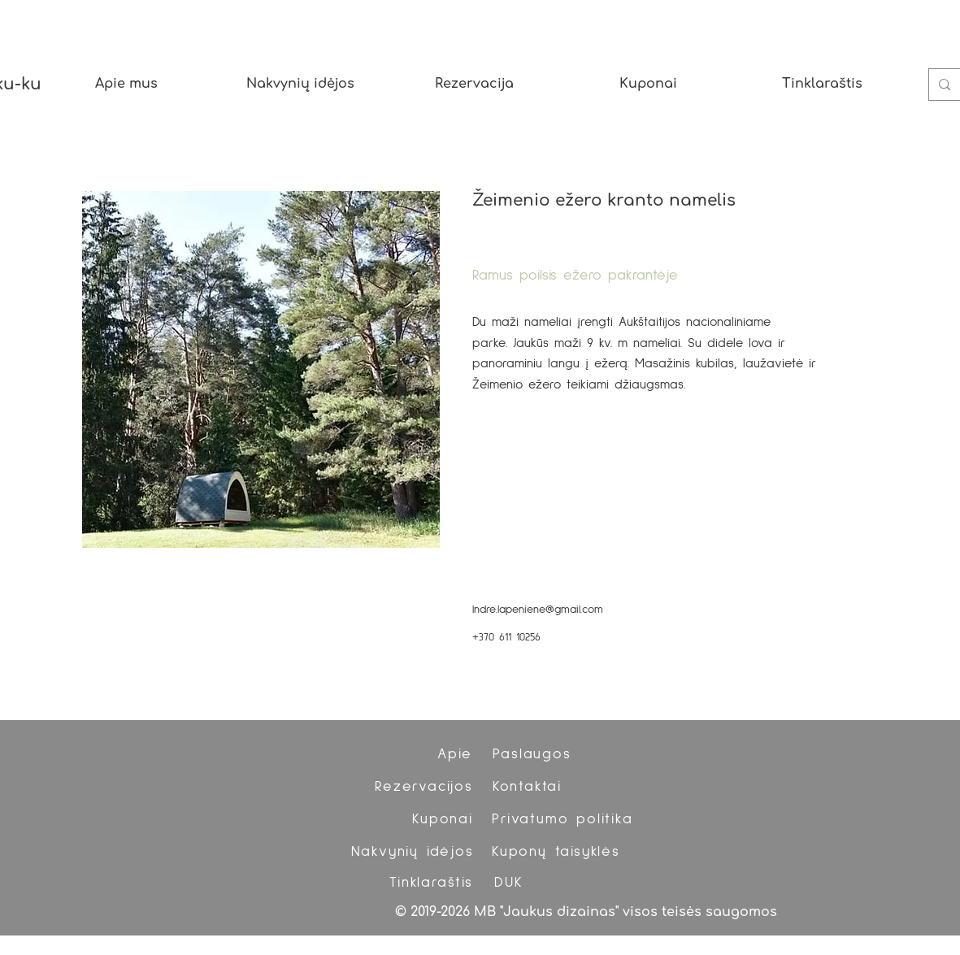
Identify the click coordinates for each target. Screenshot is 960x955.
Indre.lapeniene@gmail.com (537, 609)
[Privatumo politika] (564, 819)
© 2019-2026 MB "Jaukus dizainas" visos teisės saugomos (586, 912)
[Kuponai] (444, 819)
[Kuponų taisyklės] (558, 852)
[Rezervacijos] (426, 787)
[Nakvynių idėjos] (414, 852)
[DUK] (511, 882)
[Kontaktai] (529, 787)
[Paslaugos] (534, 754)
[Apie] (457, 754)
